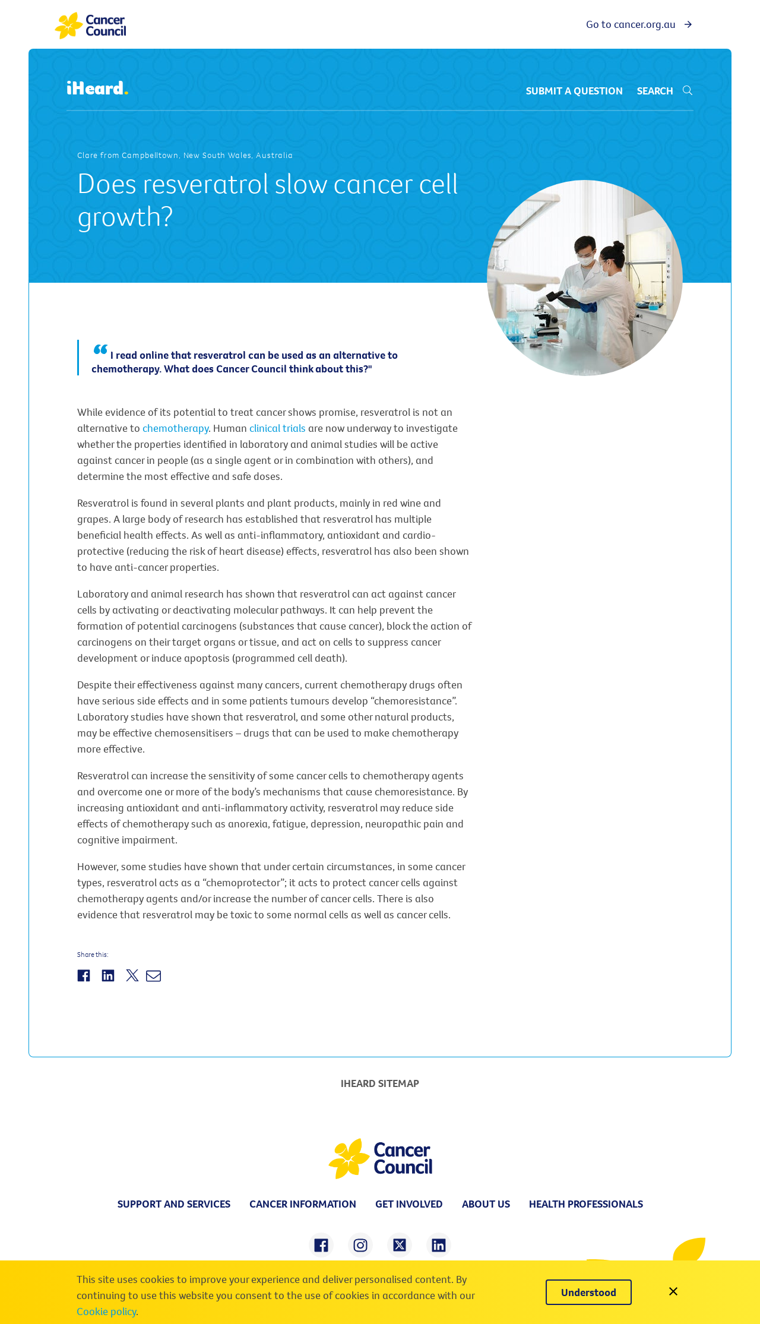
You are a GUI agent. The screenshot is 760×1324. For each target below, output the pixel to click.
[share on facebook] (321, 1245)
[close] (673, 1292)
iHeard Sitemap (380, 1083)
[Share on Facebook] (85, 982)
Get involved (409, 1204)
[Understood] (589, 1292)
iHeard (97, 88)
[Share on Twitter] (134, 982)
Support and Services (174, 1204)
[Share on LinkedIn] (109, 982)
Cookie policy (106, 1311)
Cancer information (302, 1204)
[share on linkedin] (438, 1245)
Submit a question (574, 90)
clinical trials (277, 428)
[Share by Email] (155, 982)
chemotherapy (175, 428)
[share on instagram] (360, 1245)
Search (665, 90)
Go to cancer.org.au (640, 24)
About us (486, 1204)
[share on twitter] (399, 1245)
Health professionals (586, 1204)
